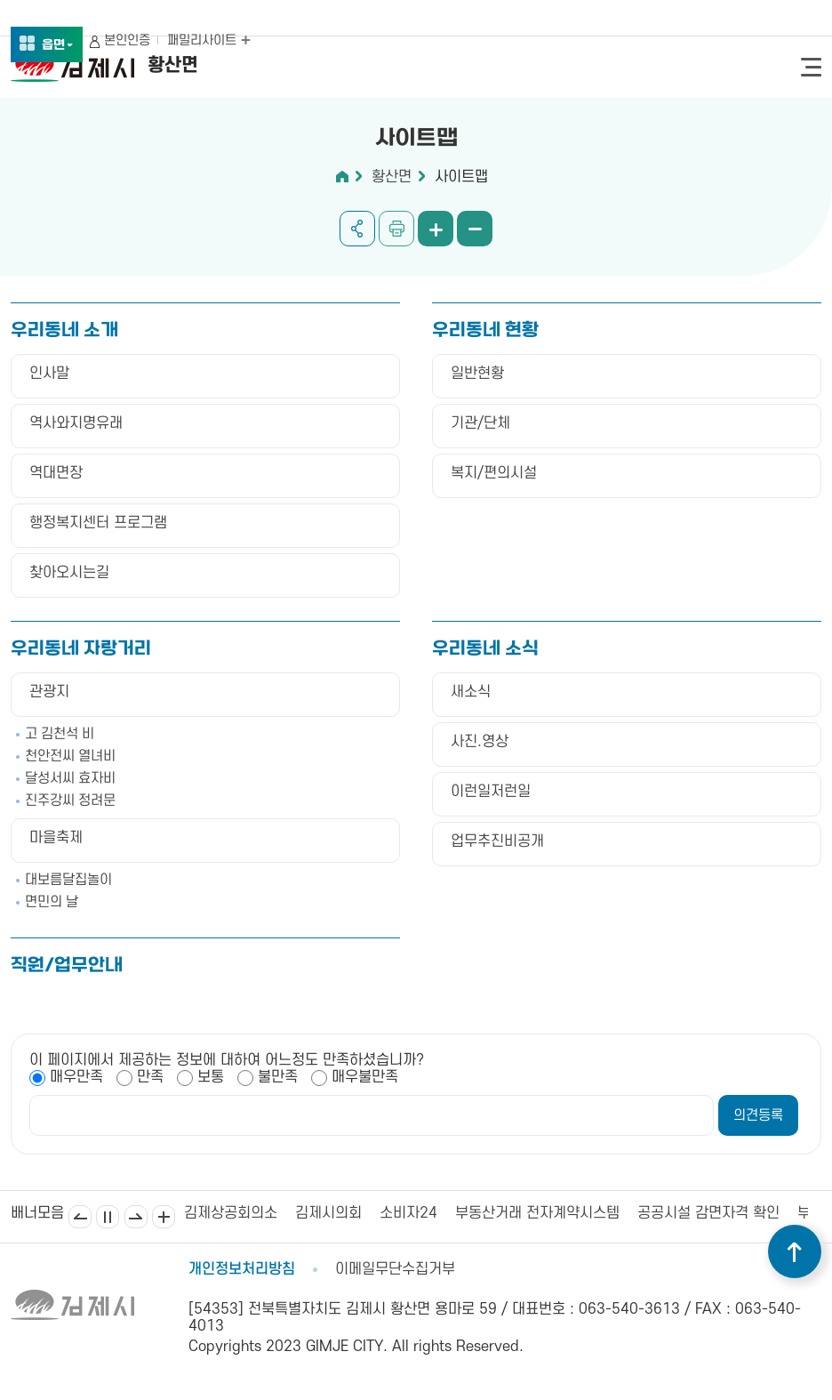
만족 (150, 1077)
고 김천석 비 (59, 734)
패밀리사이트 (209, 40)
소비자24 (408, 1213)
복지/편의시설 (494, 473)
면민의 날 (51, 902)
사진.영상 (479, 742)
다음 (136, 1216)
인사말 (49, 374)
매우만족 (76, 1077)
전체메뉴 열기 (811, 67)
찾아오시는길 (69, 573)
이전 (80, 1216)
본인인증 (127, 40)
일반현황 (477, 374)
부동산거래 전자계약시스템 (537, 1213)
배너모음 (163, 1216)
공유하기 (357, 228)
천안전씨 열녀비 (70, 756)
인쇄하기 (396, 228)
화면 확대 (435, 228)
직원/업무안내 (67, 966)
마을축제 (56, 838)
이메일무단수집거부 (395, 1269)
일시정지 (107, 1216)
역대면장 (56, 473)
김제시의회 (328, 1213)
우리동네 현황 (485, 331)
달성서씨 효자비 (70, 778)
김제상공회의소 (230, 1213)
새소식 (471, 692)
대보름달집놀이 (68, 880)
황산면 (392, 177)
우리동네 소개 (64, 331)
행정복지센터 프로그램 (98, 523)
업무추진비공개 (497, 841)
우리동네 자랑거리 (81, 649)
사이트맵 (461, 177)
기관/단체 (480, 423)
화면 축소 (474, 228)
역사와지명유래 (76, 423)
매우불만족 (365, 1077)
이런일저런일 (491, 792)
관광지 (49, 692)
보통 (210, 1077)
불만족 (278, 1077)
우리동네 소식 (485, 649)
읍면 (58, 45)
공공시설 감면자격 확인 (708, 1213)
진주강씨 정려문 (70, 801)
